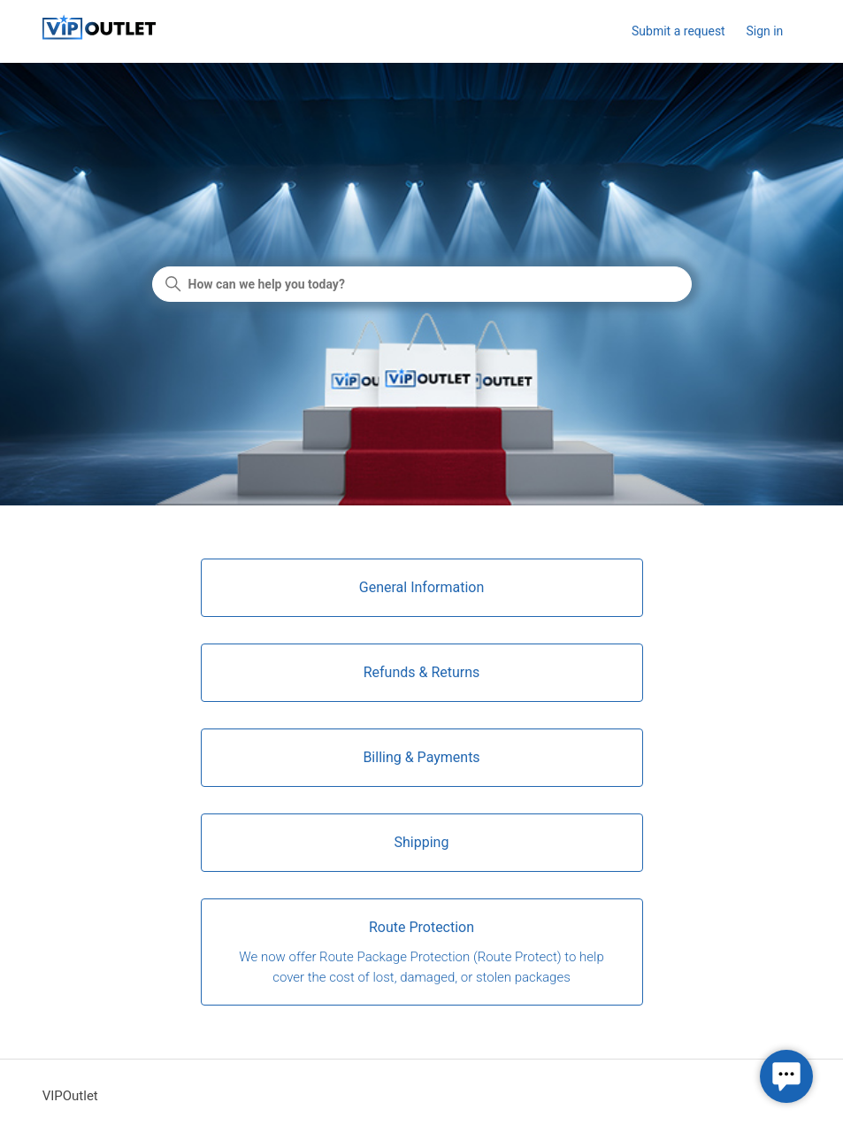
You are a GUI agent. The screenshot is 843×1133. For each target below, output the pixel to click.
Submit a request (678, 31)
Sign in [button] (764, 31)
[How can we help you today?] (422, 284)
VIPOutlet (70, 1096)
